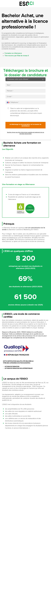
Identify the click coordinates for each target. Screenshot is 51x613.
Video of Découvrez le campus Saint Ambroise (25, 444)
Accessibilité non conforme (35, 547)
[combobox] (8, 102)
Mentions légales (22, 547)
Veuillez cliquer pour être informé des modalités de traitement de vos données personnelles (25, 133)
